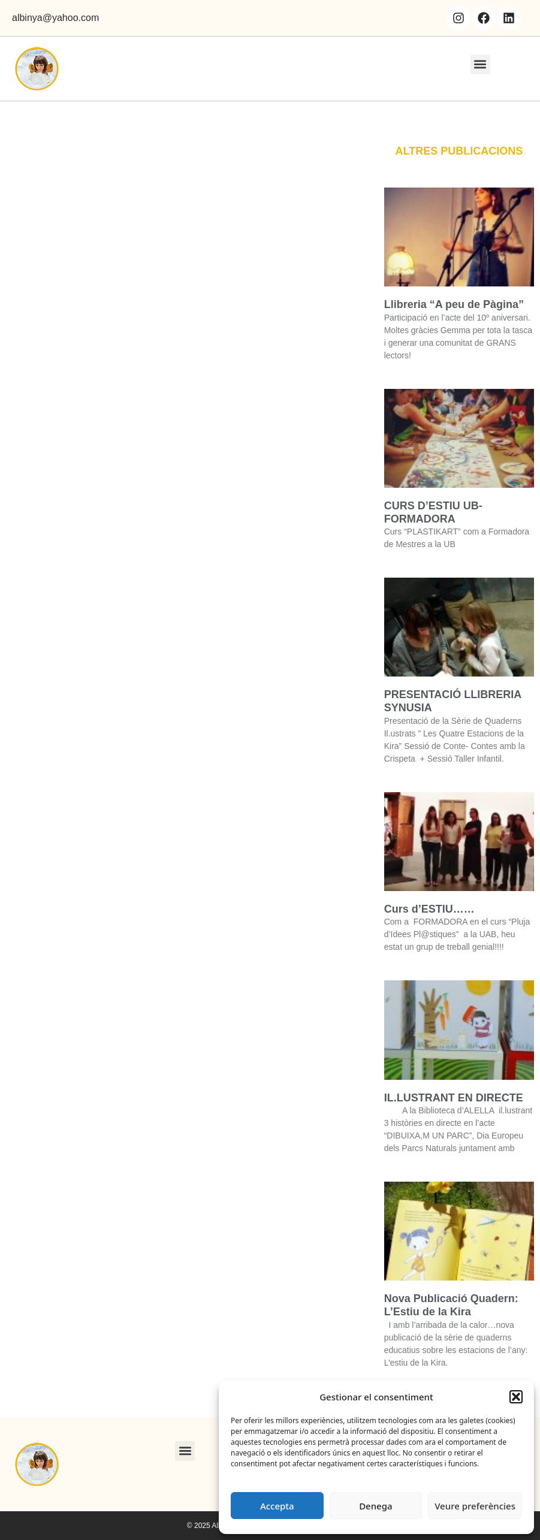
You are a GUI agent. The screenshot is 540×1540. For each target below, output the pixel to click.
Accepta (277, 1506)
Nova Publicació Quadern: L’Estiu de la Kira (451, 1305)
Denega (375, 1506)
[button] (516, 1397)
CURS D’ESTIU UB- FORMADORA (433, 512)
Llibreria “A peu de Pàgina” (454, 304)
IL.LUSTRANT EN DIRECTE (453, 1098)
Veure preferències (475, 1506)
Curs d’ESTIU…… (429, 909)
